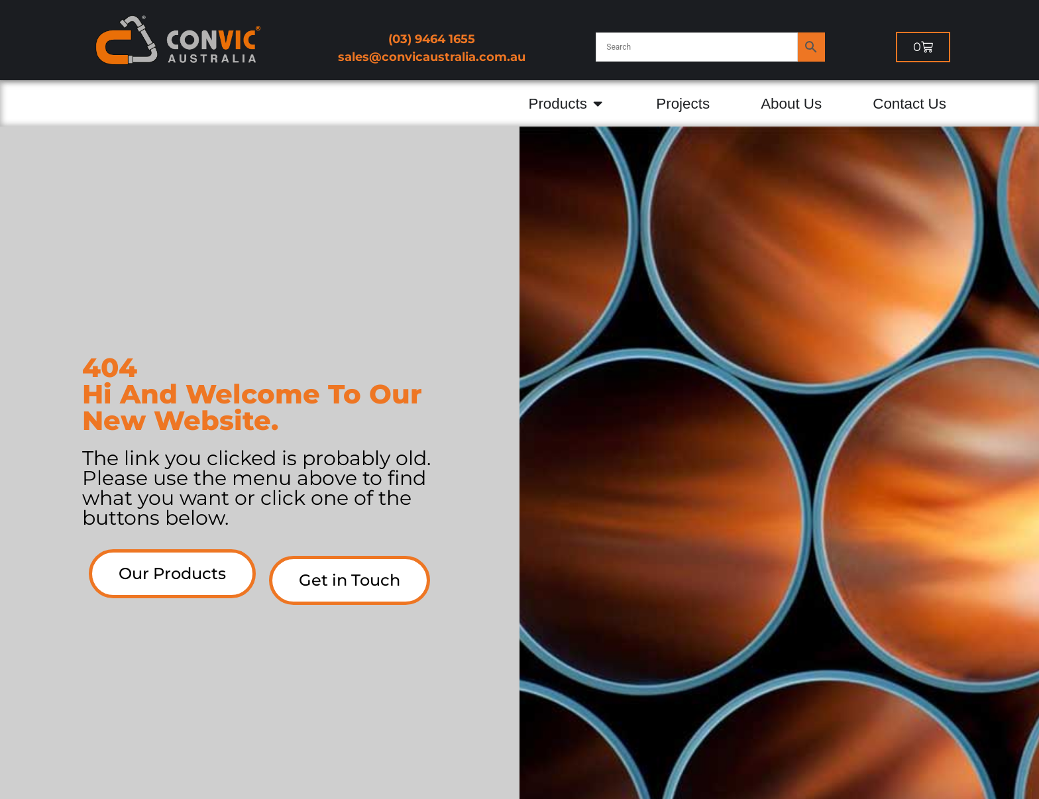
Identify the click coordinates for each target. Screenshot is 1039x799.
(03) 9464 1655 (431, 39)
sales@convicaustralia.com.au (431, 57)
